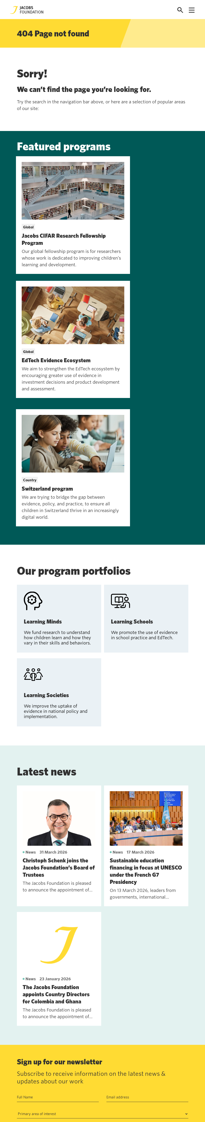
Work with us (51, 1075)
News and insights (55, 1086)
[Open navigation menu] (192, 10)
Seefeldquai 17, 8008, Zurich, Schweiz (151, 1064)
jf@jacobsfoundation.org (140, 1075)
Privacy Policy (124, 995)
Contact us (49, 1064)
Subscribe (29, 1010)
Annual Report (87, 1064)
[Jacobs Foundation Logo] (27, 10)
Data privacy (86, 1075)
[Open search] (180, 10)
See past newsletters (34, 1034)
